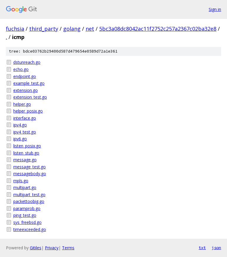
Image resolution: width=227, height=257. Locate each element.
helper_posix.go (28, 111)
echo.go (21, 69)
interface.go (24, 118)
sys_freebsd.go (27, 222)
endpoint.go (24, 76)
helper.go (22, 104)
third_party (43, 28)
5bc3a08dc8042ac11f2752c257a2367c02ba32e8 (157, 28)
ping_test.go (24, 215)
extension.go (25, 90)
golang (72, 28)
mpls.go (20, 180)
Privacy (51, 248)
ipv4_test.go (24, 132)
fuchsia (15, 28)
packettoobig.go (28, 201)
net (90, 28)
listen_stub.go (26, 153)
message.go (25, 159)
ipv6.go (20, 138)
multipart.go (24, 187)
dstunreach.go (26, 62)
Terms (68, 248)
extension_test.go (30, 97)
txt (202, 247)
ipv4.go (20, 125)
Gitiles (35, 248)
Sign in (215, 9)
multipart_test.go (29, 194)
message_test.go (29, 167)
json (216, 247)
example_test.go (29, 83)
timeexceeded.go (29, 229)
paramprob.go (26, 208)
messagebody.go (29, 173)
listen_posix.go (27, 146)
